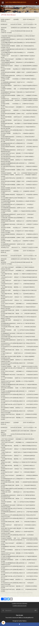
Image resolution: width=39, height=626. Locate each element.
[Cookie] (3, 623)
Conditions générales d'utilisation (19, 603)
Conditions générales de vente (19, 605)
